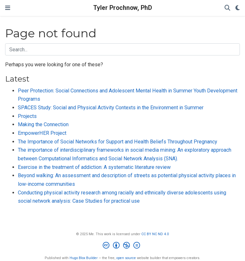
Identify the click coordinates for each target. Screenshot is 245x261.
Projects (27, 116)
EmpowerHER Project (42, 133)
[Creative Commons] (123, 246)
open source (126, 258)
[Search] (227, 8)
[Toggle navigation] (7, 8)
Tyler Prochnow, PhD (122, 7)
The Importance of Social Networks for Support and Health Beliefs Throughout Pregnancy (117, 142)
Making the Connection (43, 124)
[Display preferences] (237, 8)
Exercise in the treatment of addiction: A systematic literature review (94, 167)
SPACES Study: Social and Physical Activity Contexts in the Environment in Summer (111, 108)
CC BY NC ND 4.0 (155, 234)
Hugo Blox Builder (84, 258)
